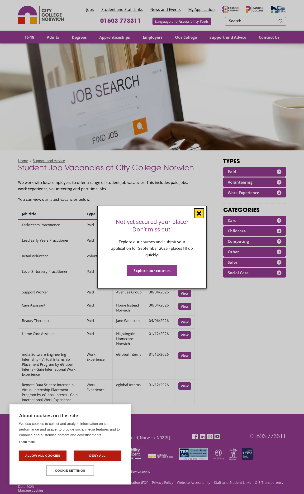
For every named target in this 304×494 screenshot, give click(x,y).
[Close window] (199, 213)
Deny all (97, 455)
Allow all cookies (42, 455)
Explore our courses (152, 270)
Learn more (27, 442)
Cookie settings (70, 470)
